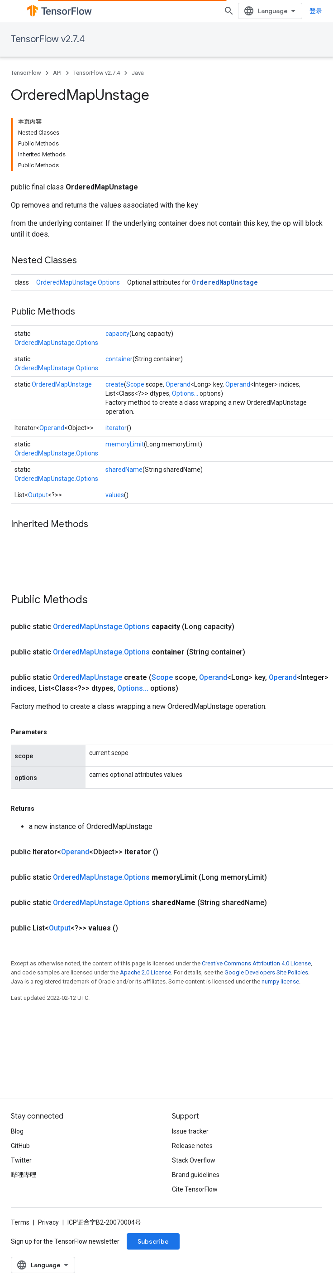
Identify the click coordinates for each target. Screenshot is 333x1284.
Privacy (48, 1222)
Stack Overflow (193, 1160)
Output (38, 495)
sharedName (124, 469)
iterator (116, 427)
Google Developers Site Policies (266, 972)
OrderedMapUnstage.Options (78, 282)
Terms (20, 1222)
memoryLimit (124, 444)
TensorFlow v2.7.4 (48, 39)
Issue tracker (190, 1131)
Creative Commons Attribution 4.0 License (256, 963)
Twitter (21, 1160)
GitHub (20, 1145)
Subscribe (153, 1241)
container (119, 359)
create (114, 384)
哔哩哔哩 (23, 1174)
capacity (117, 333)
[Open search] (229, 10)
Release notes (192, 1145)
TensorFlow (26, 72)
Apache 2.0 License (145, 972)
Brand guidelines (195, 1174)
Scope (135, 384)
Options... (185, 393)
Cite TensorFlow (195, 1189)
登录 (315, 11)
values (114, 495)
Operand (178, 384)
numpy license (280, 981)
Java (138, 72)
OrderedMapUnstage (225, 282)
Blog (17, 1131)
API (57, 72)
